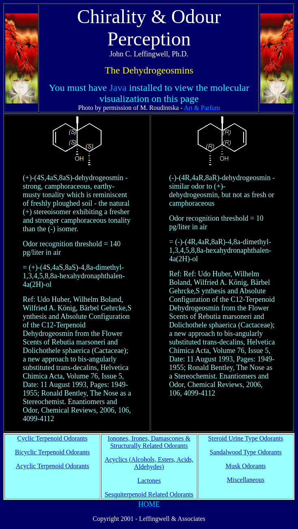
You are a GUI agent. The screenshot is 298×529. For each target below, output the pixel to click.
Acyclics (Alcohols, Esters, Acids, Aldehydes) (149, 463)
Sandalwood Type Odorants (245, 452)
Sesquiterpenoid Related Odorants (149, 494)
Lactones (149, 480)
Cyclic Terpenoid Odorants (52, 438)
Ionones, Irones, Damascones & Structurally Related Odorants (149, 442)
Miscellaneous (245, 479)
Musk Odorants (245, 465)
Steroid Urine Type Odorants (245, 438)
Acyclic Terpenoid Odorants (52, 465)
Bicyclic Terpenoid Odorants (52, 452)
